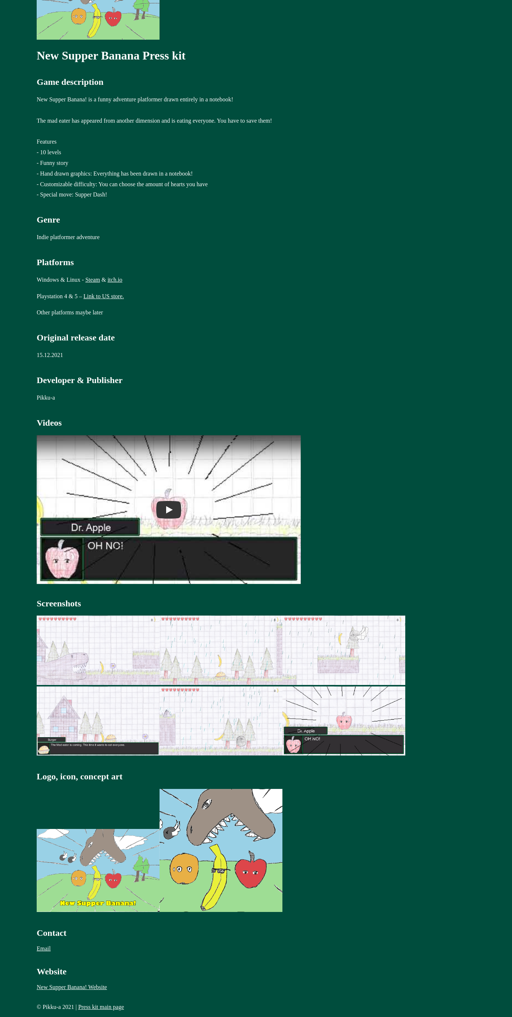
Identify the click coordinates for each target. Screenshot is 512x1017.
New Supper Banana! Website (72, 987)
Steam (92, 280)
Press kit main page (101, 1007)
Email (44, 948)
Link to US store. (104, 296)
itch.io (114, 280)
